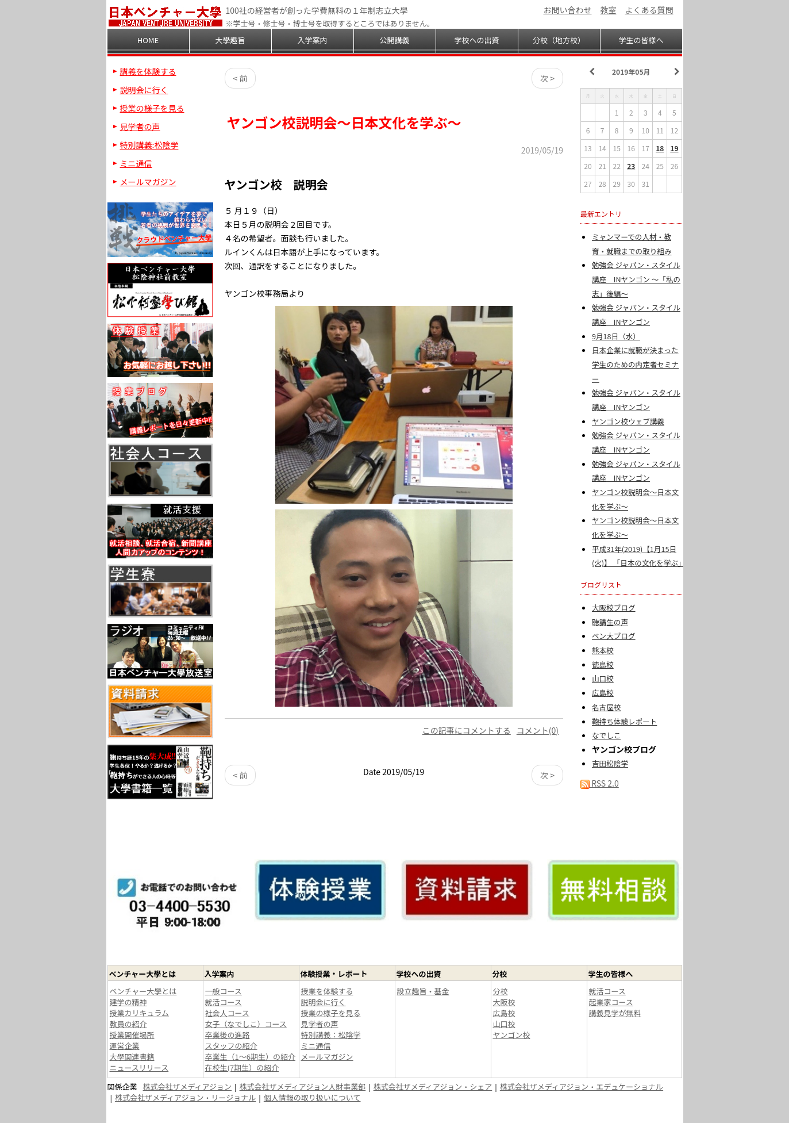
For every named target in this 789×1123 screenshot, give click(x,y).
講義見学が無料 (615, 1012)
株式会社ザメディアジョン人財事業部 (303, 1086)
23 (631, 166)
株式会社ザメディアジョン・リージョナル (185, 1097)
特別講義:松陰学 (149, 145)
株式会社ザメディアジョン (187, 1086)
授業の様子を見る (152, 108)
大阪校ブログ (614, 607)
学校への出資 (476, 40)
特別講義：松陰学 (331, 1034)
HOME (148, 40)
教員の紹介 (128, 1023)
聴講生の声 (610, 621)
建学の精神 (128, 1001)
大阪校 (504, 1001)
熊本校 (603, 650)
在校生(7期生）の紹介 (242, 1067)
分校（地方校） (559, 40)
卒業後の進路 (227, 1034)
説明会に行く (144, 89)
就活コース (223, 1001)
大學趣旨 (230, 40)
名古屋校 (606, 707)
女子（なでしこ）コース (246, 1023)
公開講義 (394, 40)
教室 (609, 10)
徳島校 (603, 664)
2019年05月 (631, 71)
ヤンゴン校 (511, 1034)
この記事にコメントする (466, 730)
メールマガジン (148, 181)
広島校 (603, 692)
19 (674, 148)
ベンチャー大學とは (143, 991)
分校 (500, 991)
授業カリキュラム (140, 1012)
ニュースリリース (139, 1067)
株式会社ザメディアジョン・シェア (433, 1086)
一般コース (223, 991)
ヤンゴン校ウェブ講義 (628, 421)
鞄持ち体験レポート (624, 721)
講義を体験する (148, 71)
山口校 (603, 678)
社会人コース (227, 1012)
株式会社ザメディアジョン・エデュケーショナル (581, 1086)
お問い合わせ (568, 10)
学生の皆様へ (640, 40)
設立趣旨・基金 (423, 991)
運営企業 (125, 1045)
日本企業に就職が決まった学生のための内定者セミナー (635, 364)
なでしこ (606, 735)
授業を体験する (327, 991)
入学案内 (312, 40)
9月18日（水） (616, 336)
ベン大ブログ (614, 635)
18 (660, 148)
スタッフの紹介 (231, 1045)
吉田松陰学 (610, 763)
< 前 (240, 78)
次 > (547, 78)
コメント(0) (538, 730)
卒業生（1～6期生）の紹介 (250, 1056)
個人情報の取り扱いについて (312, 1097)
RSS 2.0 (599, 783)
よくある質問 (649, 10)
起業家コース (611, 1001)
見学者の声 (140, 126)
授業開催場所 (132, 1034)
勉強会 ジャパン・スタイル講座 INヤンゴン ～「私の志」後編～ (636, 278)
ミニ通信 (136, 163)
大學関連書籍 (132, 1056)
